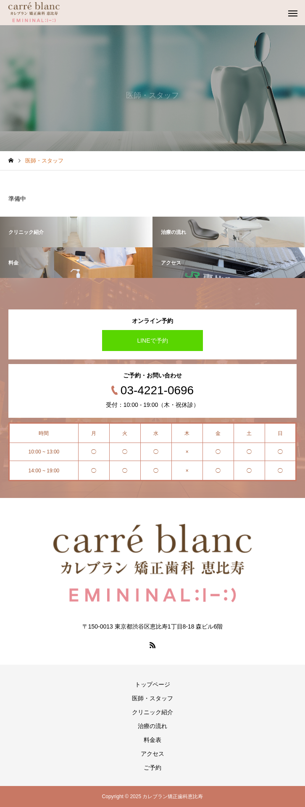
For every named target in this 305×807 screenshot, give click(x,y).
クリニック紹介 (152, 712)
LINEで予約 (152, 340)
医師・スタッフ (152, 698)
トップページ (152, 684)
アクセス (152, 753)
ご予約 (152, 767)
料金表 (152, 739)
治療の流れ (152, 726)
